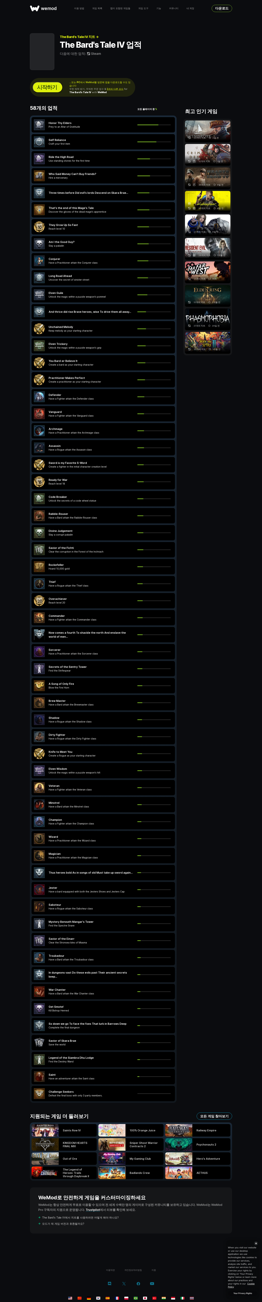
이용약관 (110, 1270)
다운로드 (222, 8)
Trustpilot (93, 1210)
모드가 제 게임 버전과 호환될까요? (63, 1223)
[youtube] (152, 1284)
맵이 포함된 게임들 (120, 8)
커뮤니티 (173, 8)
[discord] (109, 1284)
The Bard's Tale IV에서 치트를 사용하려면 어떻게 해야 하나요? (80, 1217)
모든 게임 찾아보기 (214, 1116)
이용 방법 (79, 8)
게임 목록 (97, 8)
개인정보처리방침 (133, 1270)
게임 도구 (143, 8)
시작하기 (47, 87)
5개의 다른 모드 (115, 88)
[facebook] (138, 1284)
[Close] (256, 1243)
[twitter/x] (124, 1284)
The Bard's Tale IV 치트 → (79, 37)
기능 (158, 8)
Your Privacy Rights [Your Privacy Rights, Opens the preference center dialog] (242, 1293)
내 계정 (190, 8)
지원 (154, 1270)
